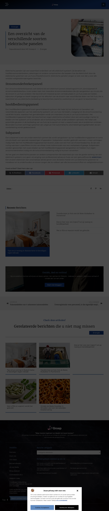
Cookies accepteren (42, 507)
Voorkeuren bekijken (66, 507)
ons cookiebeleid (61, 500)
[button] (77, 491)
